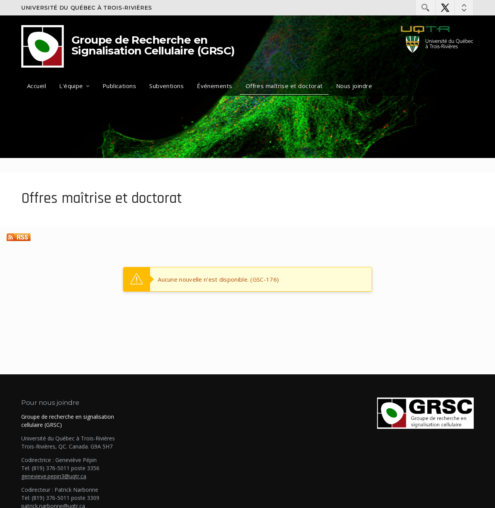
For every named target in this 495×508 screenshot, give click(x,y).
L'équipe (71, 86)
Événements (214, 86)
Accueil (36, 86)
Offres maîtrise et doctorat (284, 86)
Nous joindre (354, 86)
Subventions (166, 86)
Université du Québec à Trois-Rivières (86, 7)
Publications (119, 86)
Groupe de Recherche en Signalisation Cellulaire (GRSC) (153, 45)
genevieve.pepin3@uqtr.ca (53, 476)
